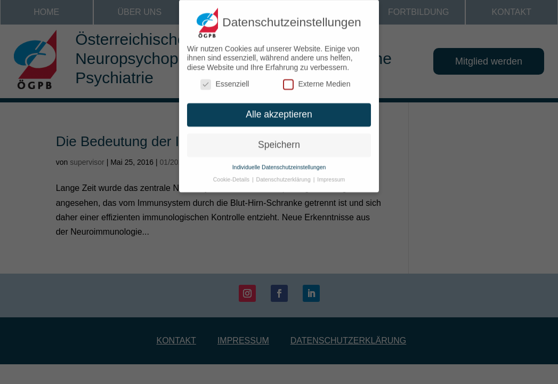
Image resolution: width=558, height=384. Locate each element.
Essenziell (224, 80)
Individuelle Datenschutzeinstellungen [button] (279, 162)
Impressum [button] (331, 175)
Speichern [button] (279, 140)
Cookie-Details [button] (232, 175)
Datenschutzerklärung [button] (284, 175)
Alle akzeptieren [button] (279, 110)
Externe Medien (316, 80)
